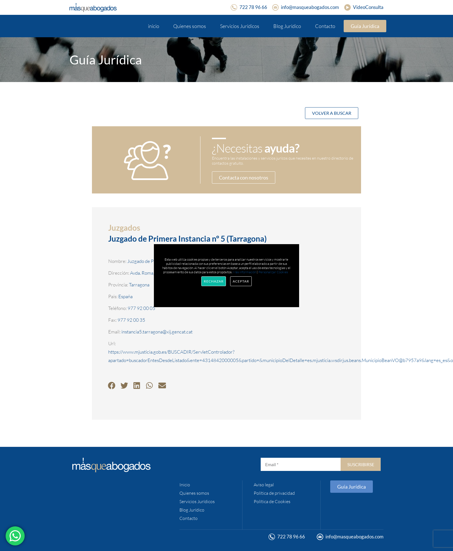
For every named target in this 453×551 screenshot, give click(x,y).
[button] (111, 385)
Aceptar (241, 281)
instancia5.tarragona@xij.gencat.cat (157, 332)
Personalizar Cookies (273, 272)
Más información (244, 272)
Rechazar (213, 281)
